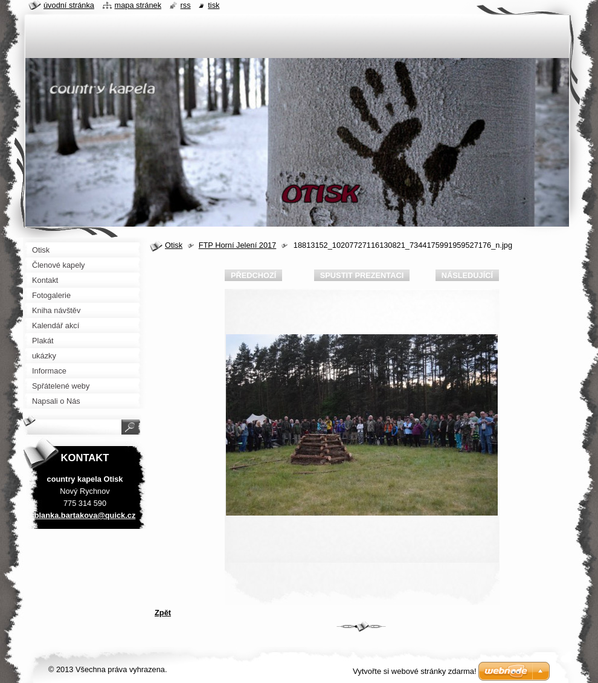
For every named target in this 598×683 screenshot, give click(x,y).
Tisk (213, 5)
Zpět (163, 612)
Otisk (173, 245)
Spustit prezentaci (361, 275)
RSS (186, 5)
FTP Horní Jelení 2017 (238, 245)
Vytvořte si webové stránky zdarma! (415, 671)
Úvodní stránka (68, 5)
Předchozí (253, 275)
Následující (467, 275)
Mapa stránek (138, 5)
